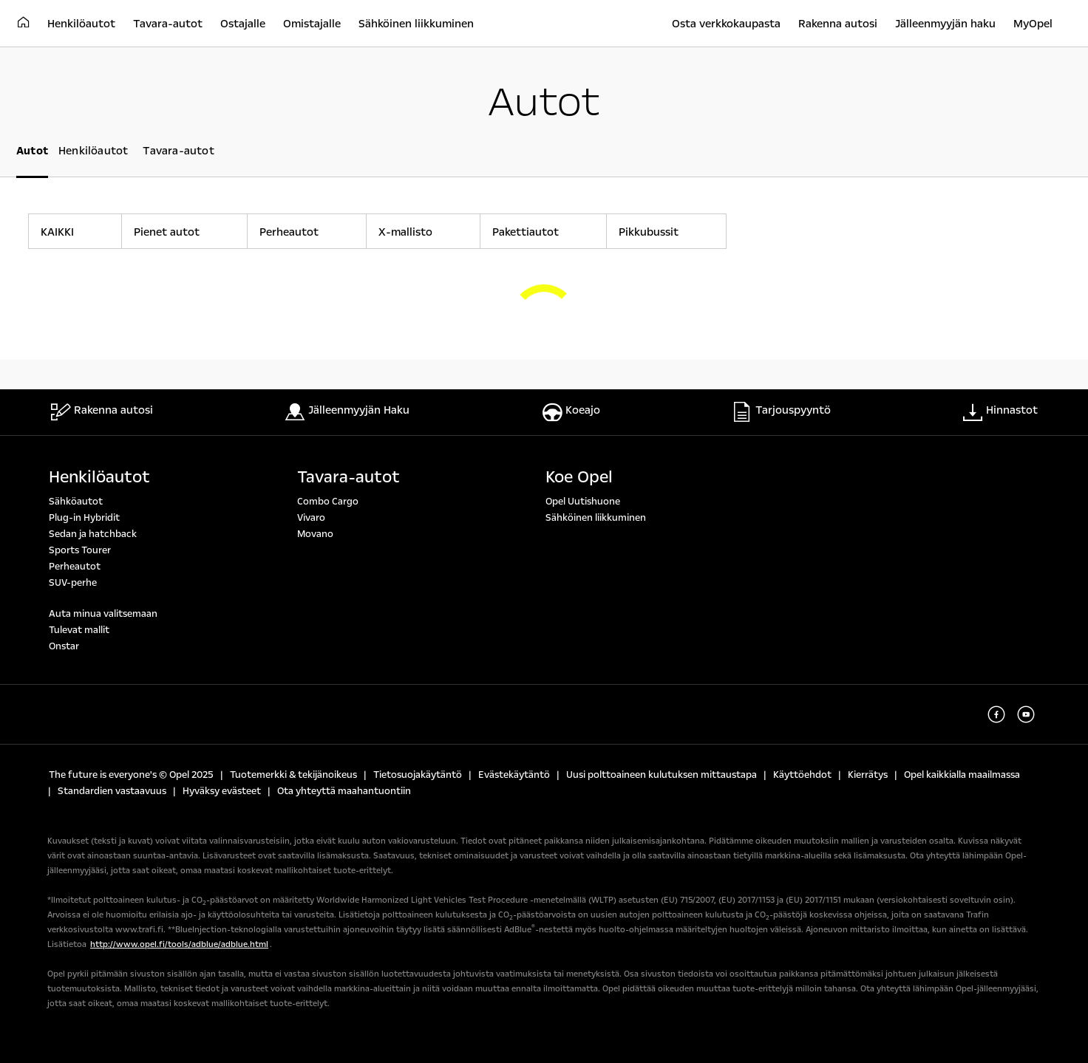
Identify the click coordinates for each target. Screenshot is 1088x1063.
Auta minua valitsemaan (103, 614)
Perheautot (75, 566)
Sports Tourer (80, 550)
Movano (315, 534)
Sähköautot (76, 501)
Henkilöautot (99, 477)
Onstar (64, 646)
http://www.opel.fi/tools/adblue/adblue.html (179, 944)
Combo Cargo (327, 501)
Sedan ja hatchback (93, 534)
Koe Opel (579, 477)
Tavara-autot (348, 477)
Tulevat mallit (79, 630)
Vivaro (311, 517)
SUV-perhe (73, 582)
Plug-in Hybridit (84, 517)
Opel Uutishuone (582, 501)
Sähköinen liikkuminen (595, 517)
